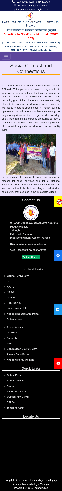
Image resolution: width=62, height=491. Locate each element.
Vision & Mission (17, 391)
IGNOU (11, 297)
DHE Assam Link (16, 308)
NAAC (10, 292)
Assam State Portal (18, 354)
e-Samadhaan (15, 319)
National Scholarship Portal (23, 313)
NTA (9, 343)
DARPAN (12, 332)
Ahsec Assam (15, 327)
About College (15, 380)
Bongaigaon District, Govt (22, 348)
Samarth (12, 338)
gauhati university (18, 275)
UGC (9, 281)
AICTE (10, 286)
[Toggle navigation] (6, 57)
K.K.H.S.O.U (14, 303)
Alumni (11, 386)
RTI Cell (11, 402)
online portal (14, 375)
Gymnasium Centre (18, 396)
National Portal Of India (20, 359)
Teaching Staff (15, 407)
